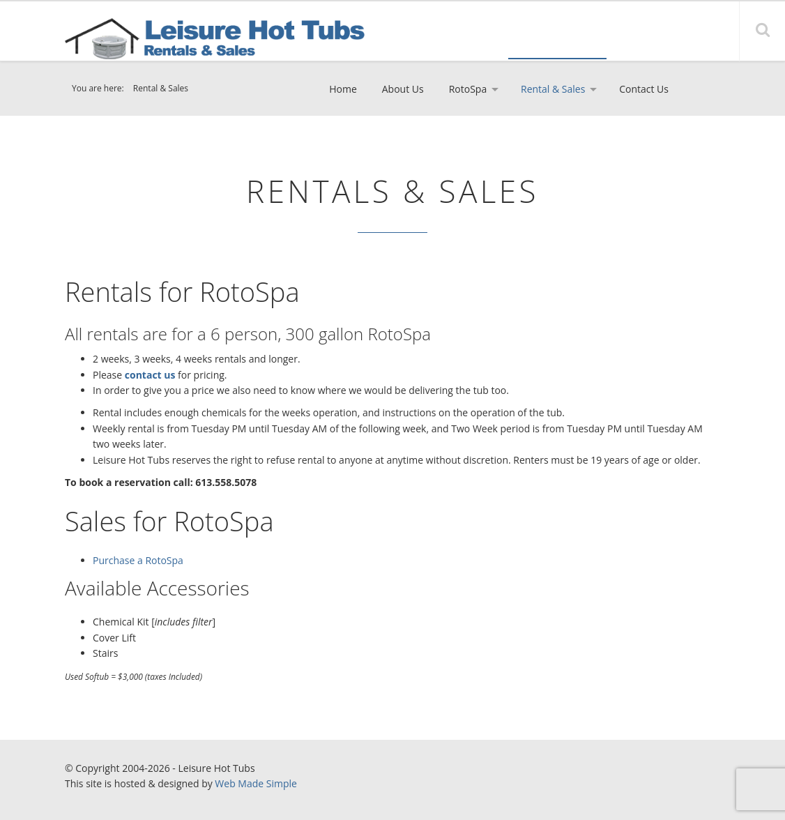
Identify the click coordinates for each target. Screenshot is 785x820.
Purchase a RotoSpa (138, 560)
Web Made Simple (256, 783)
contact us (150, 374)
